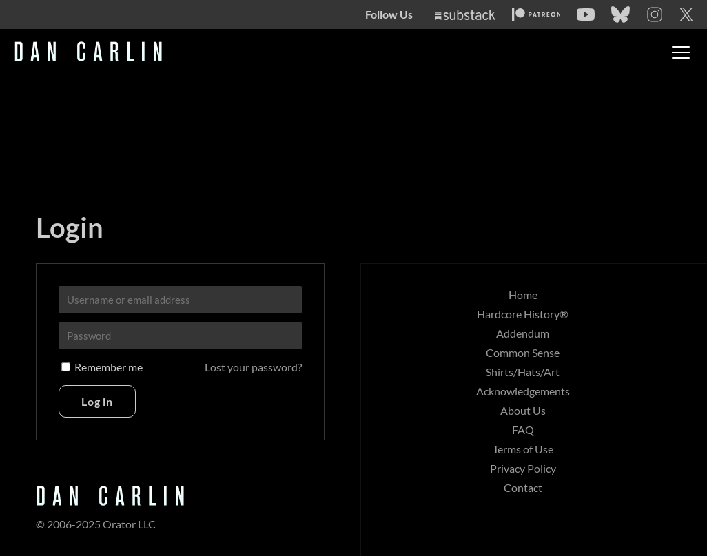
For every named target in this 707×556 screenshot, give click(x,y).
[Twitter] (686, 14)
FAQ (523, 429)
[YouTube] (586, 14)
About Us (523, 410)
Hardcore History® (522, 313)
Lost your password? (253, 366)
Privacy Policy (523, 468)
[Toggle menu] (680, 52)
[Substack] (465, 15)
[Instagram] (654, 14)
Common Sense (523, 352)
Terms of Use (523, 448)
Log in (97, 401)
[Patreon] (536, 14)
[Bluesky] (620, 14)
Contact (523, 487)
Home (523, 294)
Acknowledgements (523, 391)
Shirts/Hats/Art (523, 371)
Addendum (522, 333)
